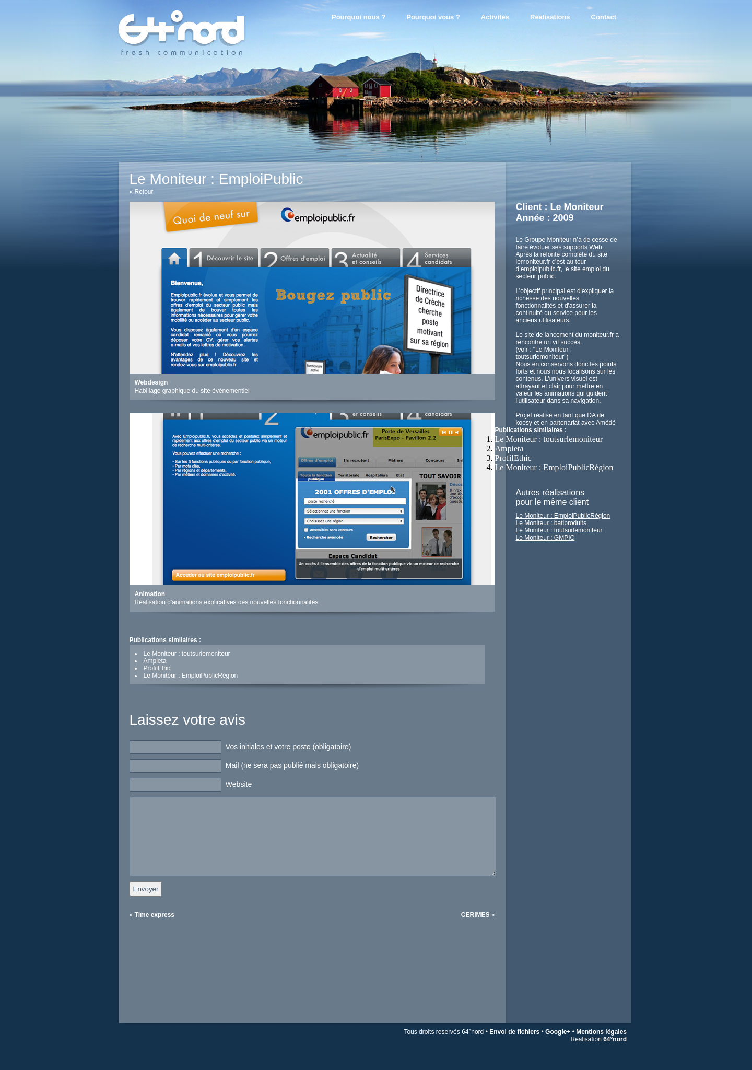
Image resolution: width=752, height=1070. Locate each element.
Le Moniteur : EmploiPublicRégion (554, 467)
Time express (155, 914)
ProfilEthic (513, 457)
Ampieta (509, 448)
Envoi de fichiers (514, 1032)
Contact (603, 17)
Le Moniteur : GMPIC (545, 537)
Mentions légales (601, 1032)
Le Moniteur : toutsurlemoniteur (549, 439)
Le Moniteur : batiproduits (551, 523)
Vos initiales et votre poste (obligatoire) (288, 746)
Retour (144, 191)
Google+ (557, 1032)
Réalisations (550, 17)
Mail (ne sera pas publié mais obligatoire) (292, 765)
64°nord (615, 1039)
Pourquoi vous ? (433, 17)
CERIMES (475, 914)
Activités (495, 17)
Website (239, 784)
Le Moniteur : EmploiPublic (216, 179)
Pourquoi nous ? (358, 17)
